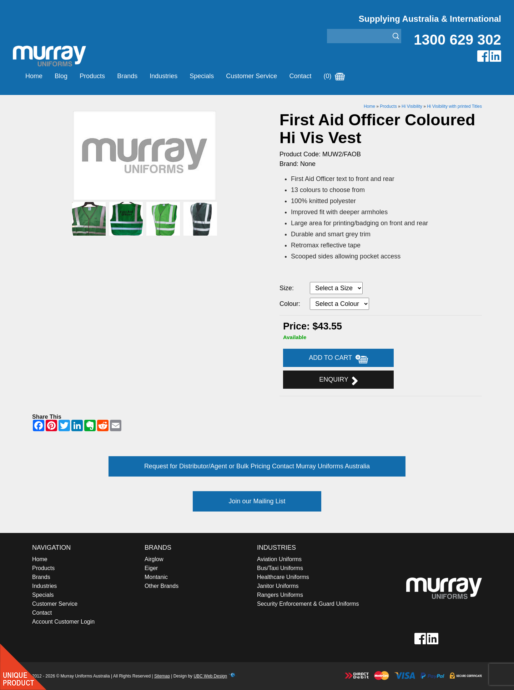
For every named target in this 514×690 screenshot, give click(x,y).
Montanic (156, 577)
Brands (127, 76)
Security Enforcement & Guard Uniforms (308, 604)
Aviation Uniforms (279, 559)
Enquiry (338, 380)
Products (92, 76)
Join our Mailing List (256, 501)
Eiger (151, 568)
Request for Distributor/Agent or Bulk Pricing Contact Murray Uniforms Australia (257, 466)
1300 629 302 (457, 39)
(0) (334, 76)
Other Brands (161, 586)
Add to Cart (338, 358)
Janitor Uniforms (277, 586)
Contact (300, 76)
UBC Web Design (210, 676)
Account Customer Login (63, 622)
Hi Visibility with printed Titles (454, 106)
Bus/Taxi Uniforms (280, 568)
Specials (202, 76)
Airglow (154, 559)
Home (33, 76)
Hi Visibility (412, 106)
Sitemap (162, 676)
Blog (61, 76)
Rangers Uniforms (280, 595)
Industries (163, 76)
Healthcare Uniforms (283, 577)
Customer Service (251, 76)
